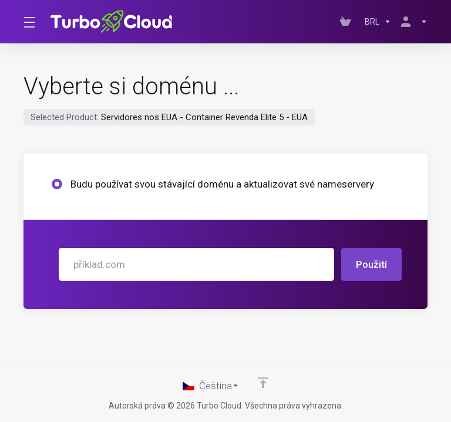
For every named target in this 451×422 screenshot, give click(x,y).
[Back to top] (263, 383)
